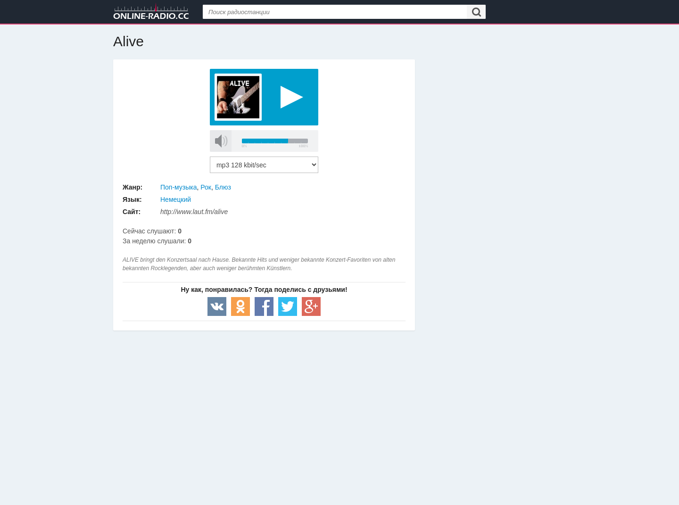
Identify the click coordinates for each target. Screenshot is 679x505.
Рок (205, 187)
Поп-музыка (178, 187)
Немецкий (175, 199)
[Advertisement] (264, 406)
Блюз (223, 187)
